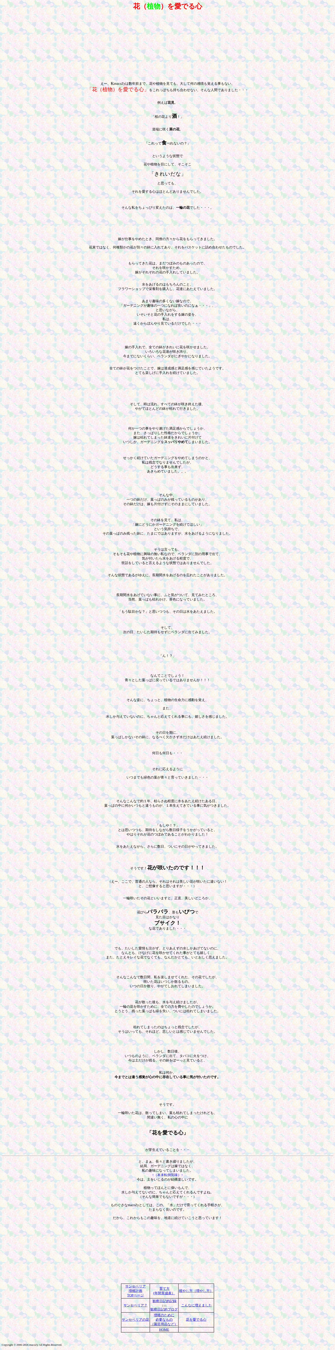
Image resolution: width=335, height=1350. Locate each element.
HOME (164, 1329)
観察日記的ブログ (164, 1309)
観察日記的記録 (164, 1301)
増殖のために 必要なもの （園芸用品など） (164, 1319)
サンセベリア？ (135, 1305)
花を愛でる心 (196, 1319)
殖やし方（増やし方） (196, 1291)
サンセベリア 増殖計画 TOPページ (135, 1290)
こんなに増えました (196, 1305)
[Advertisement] (167, 44)
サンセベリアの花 (135, 1319)
